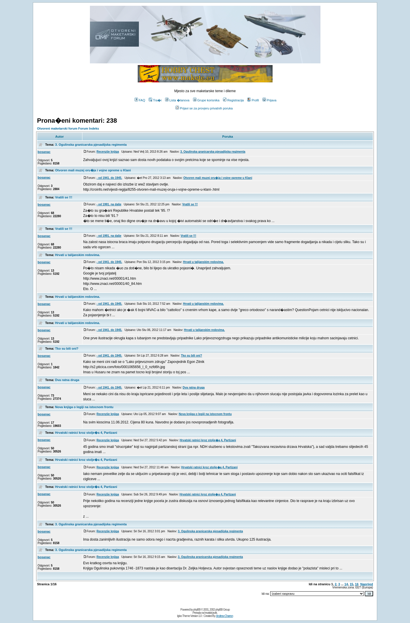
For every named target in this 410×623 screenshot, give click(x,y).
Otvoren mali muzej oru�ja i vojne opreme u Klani (93, 170)
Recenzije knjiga (108, 151)
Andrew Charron (224, 616)
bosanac (44, 152)
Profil (253, 100)
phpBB (197, 609)
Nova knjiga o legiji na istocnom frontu (84, 407)
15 (351, 584)
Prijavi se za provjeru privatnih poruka (204, 108)
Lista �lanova (177, 100)
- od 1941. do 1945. (109, 177)
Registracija (233, 100)
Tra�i (155, 100)
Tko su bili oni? (66, 348)
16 (356, 584)
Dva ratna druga (67, 380)
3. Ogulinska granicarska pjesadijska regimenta (90, 144)
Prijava (269, 100)
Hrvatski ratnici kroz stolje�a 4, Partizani (86, 432)
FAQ (140, 100)
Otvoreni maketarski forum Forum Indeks (68, 128)
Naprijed (366, 584)
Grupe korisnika (206, 100)
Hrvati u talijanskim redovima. (77, 255)
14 (346, 584)
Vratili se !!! (63, 197)
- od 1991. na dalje (109, 204)
